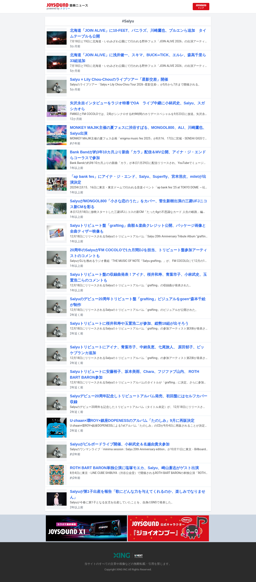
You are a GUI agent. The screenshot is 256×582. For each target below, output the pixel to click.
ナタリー (65, 8)
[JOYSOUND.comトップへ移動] (201, 6)
